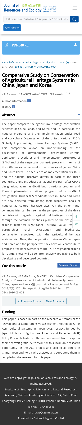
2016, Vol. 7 (49, 62)
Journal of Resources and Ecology (20, 62)
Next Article (55, 301)
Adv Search (12, 28)
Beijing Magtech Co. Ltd (49, 418)
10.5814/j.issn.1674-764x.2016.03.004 (36, 66)
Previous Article (29, 301)
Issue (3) (64, 62)
